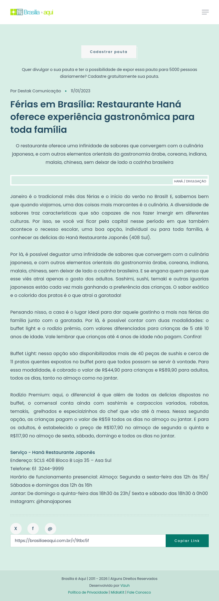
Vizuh (125, 585)
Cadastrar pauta (109, 51)
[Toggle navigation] (205, 12)
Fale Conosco (139, 592)
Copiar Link (187, 540)
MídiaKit (117, 592)
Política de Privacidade (88, 592)
